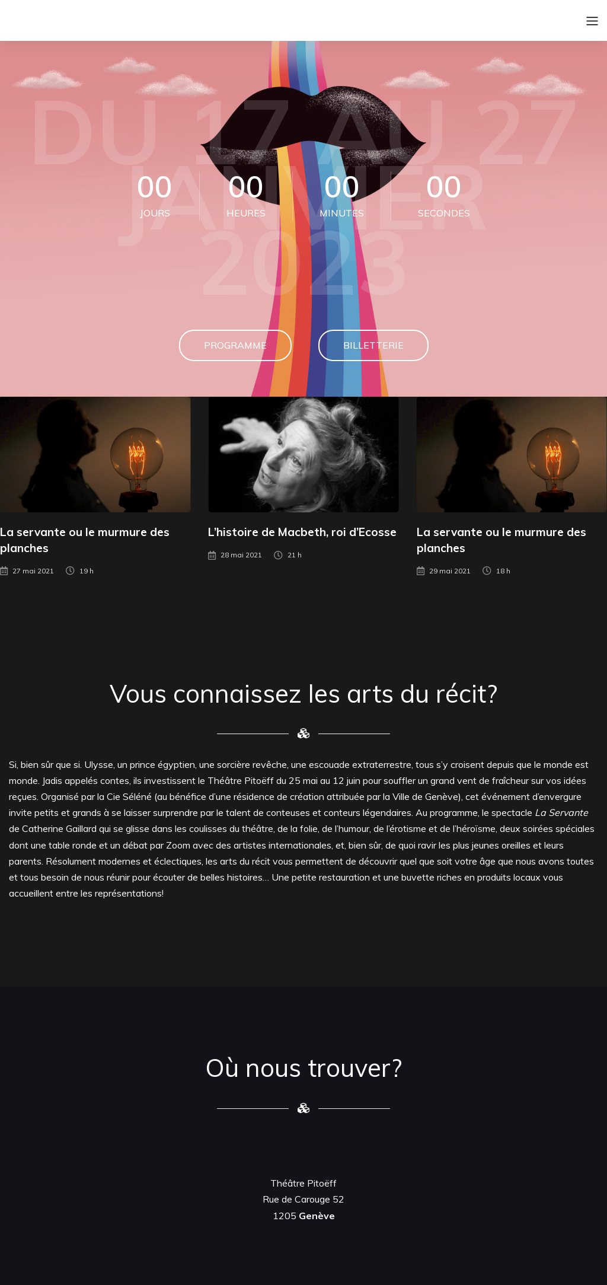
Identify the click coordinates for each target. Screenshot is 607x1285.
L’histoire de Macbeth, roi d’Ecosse (302, 532)
